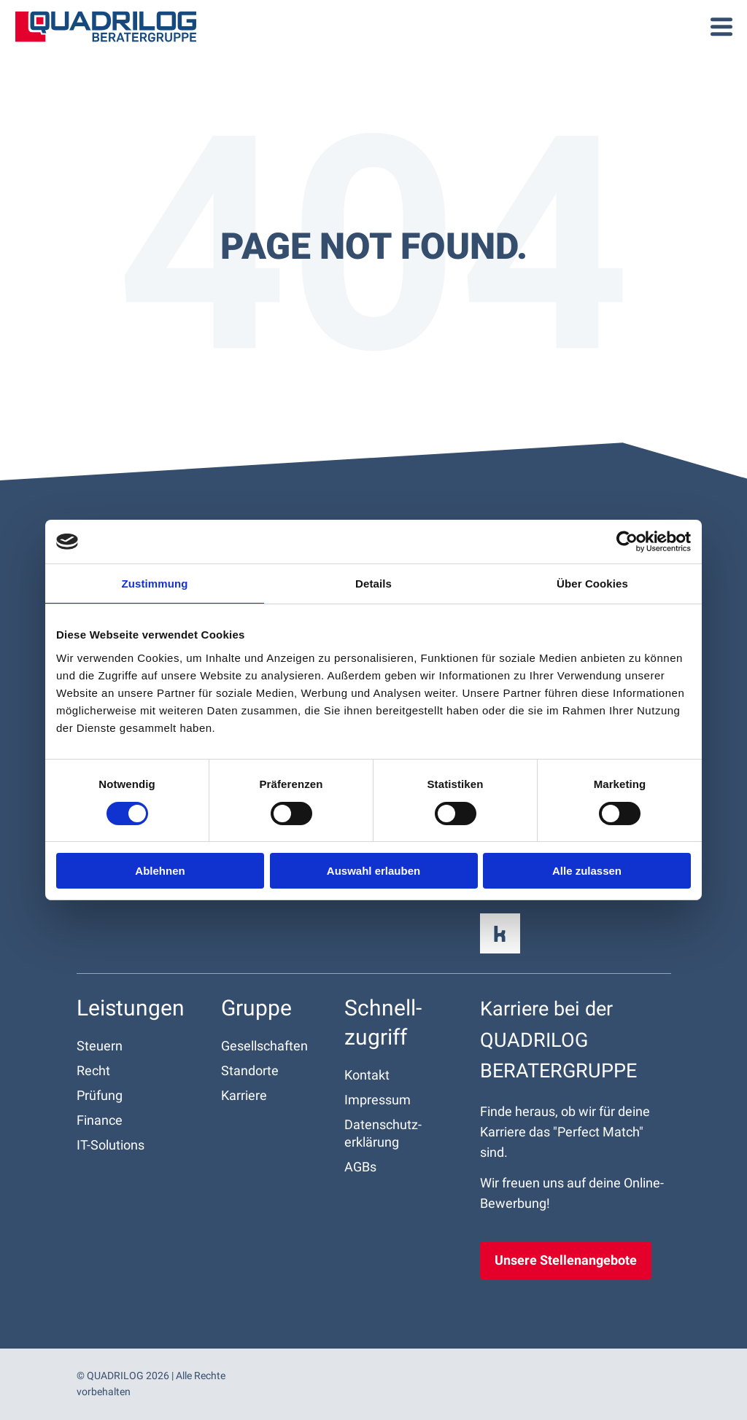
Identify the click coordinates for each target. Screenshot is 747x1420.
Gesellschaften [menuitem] (264, 1045)
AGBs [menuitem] (360, 1166)
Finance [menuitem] (100, 1120)
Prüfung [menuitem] (100, 1095)
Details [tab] (373, 583)
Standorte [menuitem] (250, 1070)
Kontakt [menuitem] (367, 1074)
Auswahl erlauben (373, 871)
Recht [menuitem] (93, 1070)
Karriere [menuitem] (244, 1095)
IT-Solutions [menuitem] (110, 1144)
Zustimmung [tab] (155, 583)
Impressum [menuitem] (377, 1099)
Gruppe (256, 1008)
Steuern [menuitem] (100, 1045)
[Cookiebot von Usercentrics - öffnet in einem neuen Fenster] (627, 542)
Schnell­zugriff (383, 1022)
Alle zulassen (587, 871)
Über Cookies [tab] (592, 583)
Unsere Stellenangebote (566, 1260)
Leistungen (131, 1008)
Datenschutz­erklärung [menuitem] (383, 1133)
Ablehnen (160, 871)
